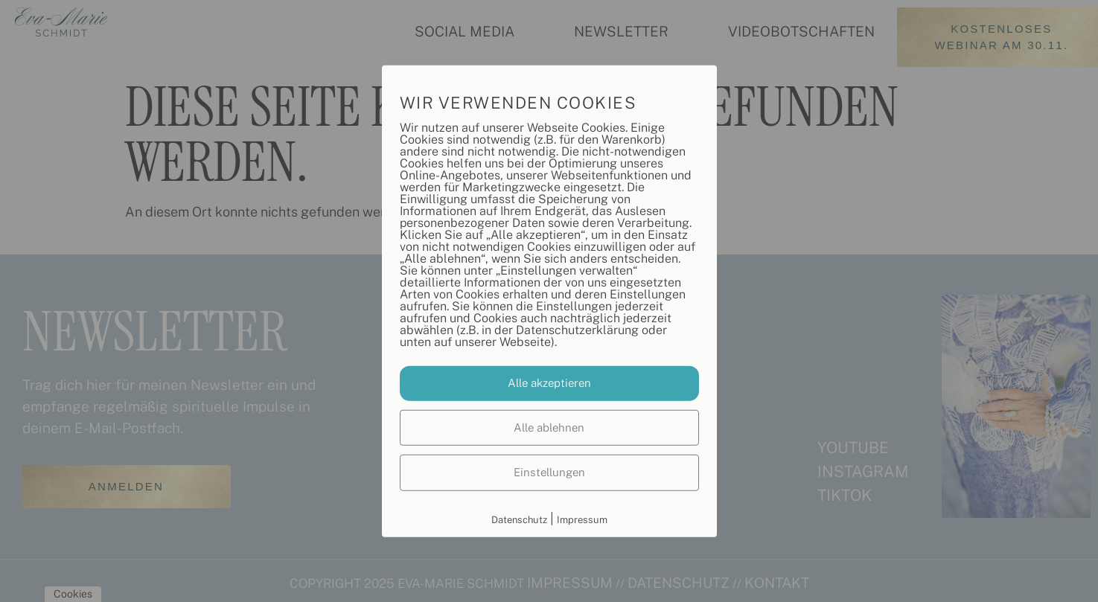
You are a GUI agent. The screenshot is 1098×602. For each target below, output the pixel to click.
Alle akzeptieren (549, 383)
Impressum (582, 519)
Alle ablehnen (549, 426)
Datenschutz (519, 519)
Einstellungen (549, 472)
